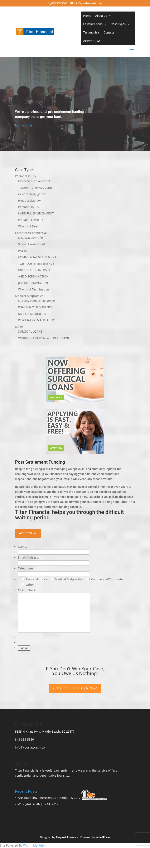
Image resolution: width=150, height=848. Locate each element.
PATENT (23, 251)
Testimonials (91, 32)
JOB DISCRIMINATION (33, 283)
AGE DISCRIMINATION (33, 276)
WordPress (103, 837)
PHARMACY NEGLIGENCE (35, 307)
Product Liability (29, 201)
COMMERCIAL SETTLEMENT (37, 257)
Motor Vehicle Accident (34, 181)
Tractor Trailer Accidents (35, 188)
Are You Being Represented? (38, 798)
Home (87, 15)
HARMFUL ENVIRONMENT (36, 213)
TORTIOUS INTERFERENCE (36, 264)
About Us (101, 15)
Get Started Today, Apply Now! (75, 688)
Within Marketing (35, 845)
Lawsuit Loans (92, 24)
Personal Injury (25, 176)
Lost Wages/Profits (31, 238)
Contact (109, 32)
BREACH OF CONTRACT (34, 270)
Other (19, 327)
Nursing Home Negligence (36, 301)
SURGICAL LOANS (30, 331)
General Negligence (32, 194)
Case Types (118, 24)
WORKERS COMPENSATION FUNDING (44, 338)
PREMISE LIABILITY (31, 220)
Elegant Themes (67, 837)
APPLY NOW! (91, 41)
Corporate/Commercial (31, 233)
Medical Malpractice (29, 296)
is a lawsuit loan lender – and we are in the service (71, 770)
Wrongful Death (29, 226)
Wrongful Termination (33, 289)
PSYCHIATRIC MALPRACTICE (37, 320)
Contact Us (24, 125)
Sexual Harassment (31, 244)
